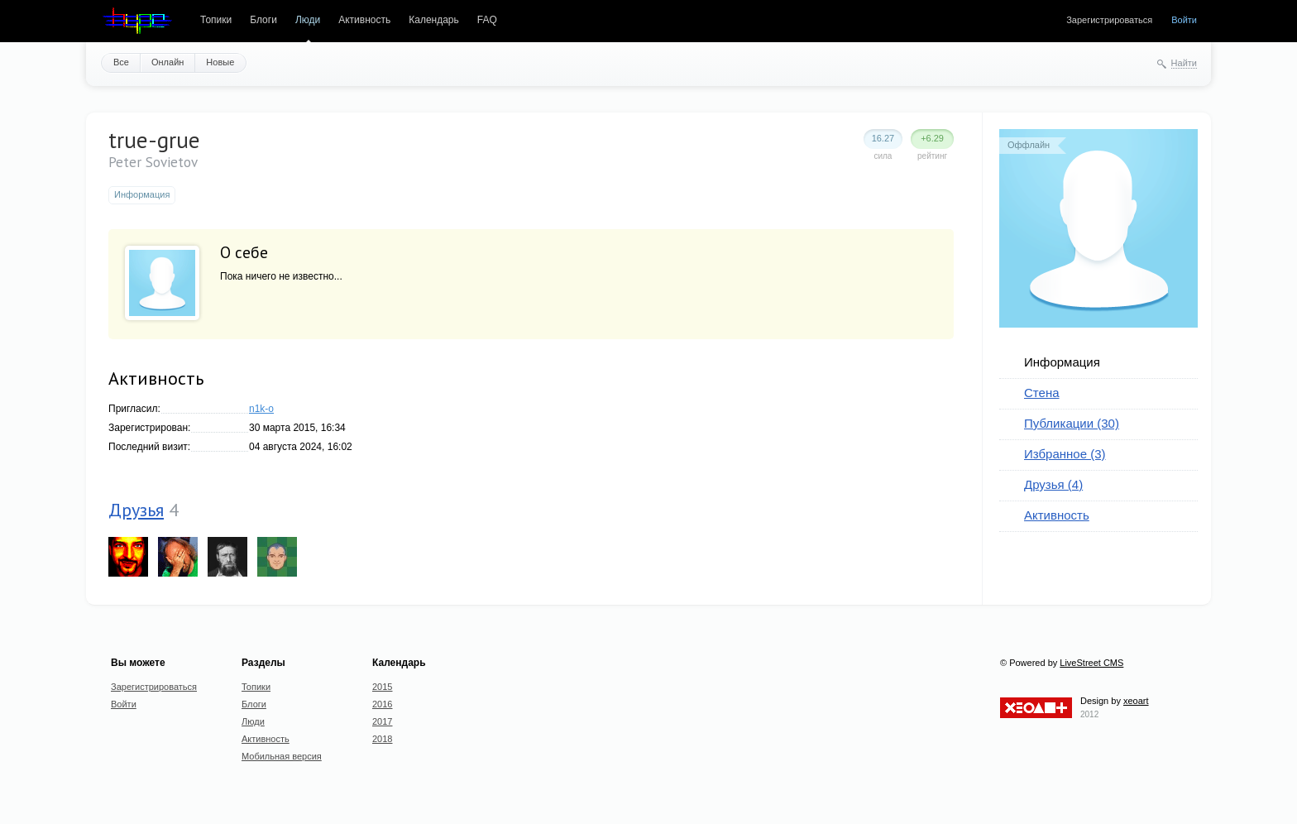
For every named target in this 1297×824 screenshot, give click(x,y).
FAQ (487, 20)
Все (121, 62)
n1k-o (261, 408)
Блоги (263, 20)
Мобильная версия (282, 756)
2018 (382, 739)
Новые (220, 62)
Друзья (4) (1053, 484)
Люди (307, 20)
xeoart (1136, 701)
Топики (216, 20)
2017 (382, 721)
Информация (1062, 362)
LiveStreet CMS (1091, 663)
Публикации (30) (1071, 423)
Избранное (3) (1065, 454)
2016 (382, 704)
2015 (382, 687)
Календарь (434, 20)
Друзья (136, 509)
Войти (1184, 20)
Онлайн (167, 62)
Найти (1184, 63)
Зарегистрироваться (1109, 20)
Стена (1042, 393)
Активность (364, 20)
